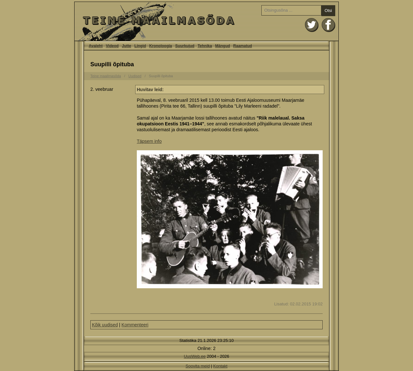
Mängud (222, 46)
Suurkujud (184, 46)
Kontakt (220, 366)
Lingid (140, 46)
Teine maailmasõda (105, 76)
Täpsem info (149, 141)
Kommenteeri (135, 324)
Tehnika (204, 46)
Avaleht (206, 21)
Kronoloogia (160, 46)
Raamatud (242, 46)
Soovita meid (198, 366)
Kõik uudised (105, 324)
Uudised (134, 76)
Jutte (126, 46)
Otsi (328, 10)
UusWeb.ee (195, 356)
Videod (112, 46)
